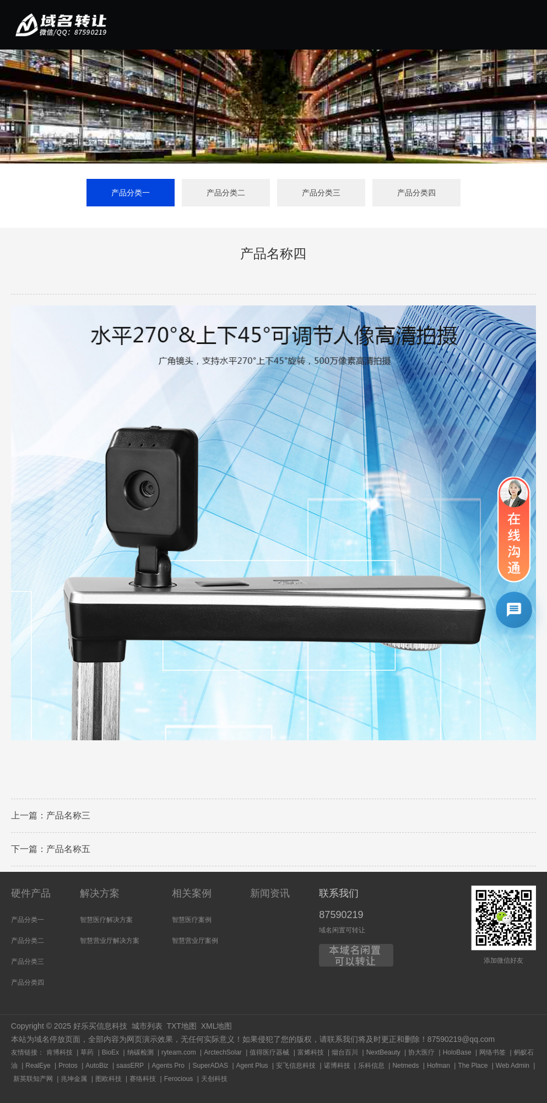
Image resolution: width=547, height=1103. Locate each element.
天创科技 (214, 1079)
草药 (87, 1052)
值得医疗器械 (269, 1052)
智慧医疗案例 (192, 920)
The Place (473, 1065)
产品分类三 (321, 193)
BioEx (110, 1052)
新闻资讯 (270, 893)
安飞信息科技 (296, 1065)
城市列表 (147, 1026)
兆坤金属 (74, 1079)
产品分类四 (416, 193)
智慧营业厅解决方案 (109, 940)
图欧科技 (108, 1079)
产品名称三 (68, 819)
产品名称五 (68, 853)
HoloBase (457, 1052)
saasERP (130, 1065)
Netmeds (405, 1065)
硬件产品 (31, 893)
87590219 (341, 914)
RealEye (37, 1065)
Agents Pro (168, 1065)
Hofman (438, 1065)
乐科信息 (371, 1065)
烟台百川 (345, 1052)
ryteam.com (178, 1052)
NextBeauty (383, 1052)
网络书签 (492, 1052)
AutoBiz (96, 1065)
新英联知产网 (33, 1079)
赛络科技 (142, 1079)
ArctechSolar (223, 1052)
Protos (68, 1065)
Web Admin (512, 1065)
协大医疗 (421, 1052)
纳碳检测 (140, 1052)
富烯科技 (310, 1052)
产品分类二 (226, 193)
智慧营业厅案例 (195, 940)
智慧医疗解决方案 (106, 920)
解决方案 (100, 893)
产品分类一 (130, 193)
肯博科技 (59, 1052)
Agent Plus (252, 1065)
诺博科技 (337, 1065)
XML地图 (216, 1026)
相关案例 (192, 893)
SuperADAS (210, 1065)
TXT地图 (181, 1026)
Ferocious (178, 1079)
